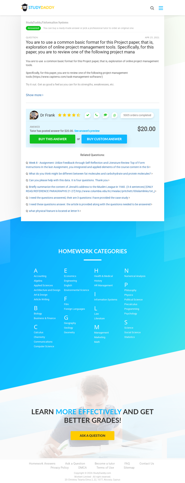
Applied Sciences (43, 285)
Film (66, 304)
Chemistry (39, 337)
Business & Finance (45, 318)
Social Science (132, 332)
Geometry (69, 332)
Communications (43, 341)
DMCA (82, 467)
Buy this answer (53, 139)
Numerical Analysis (135, 276)
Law (96, 313)
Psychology (130, 313)
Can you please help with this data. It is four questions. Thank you (68, 180)
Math (97, 341)
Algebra (38, 280)
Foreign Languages (74, 308)
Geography (70, 323)
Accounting (40, 276)
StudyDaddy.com (102, 473)
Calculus (38, 332)
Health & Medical (103, 276)
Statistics (129, 337)
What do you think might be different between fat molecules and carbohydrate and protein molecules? (90, 173)
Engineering (70, 280)
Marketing (99, 337)
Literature (99, 318)
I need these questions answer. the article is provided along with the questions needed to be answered (90, 204)
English (68, 285)
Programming (131, 308)
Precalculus (130, 304)
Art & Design (40, 294)
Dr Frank (47, 115)
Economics (70, 276)
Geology (68, 327)
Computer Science (44, 346)
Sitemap (129, 467)
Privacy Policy (60, 467)
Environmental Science (76, 290)
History (98, 280)
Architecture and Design (47, 290)
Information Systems (105, 299)
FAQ (127, 463)
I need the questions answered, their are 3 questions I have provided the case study (78, 197)
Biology (38, 313)
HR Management (103, 285)
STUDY (41, 7)
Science (128, 327)
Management (101, 332)
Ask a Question (92, 435)
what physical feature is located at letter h (54, 210)
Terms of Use (105, 467)
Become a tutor (105, 463)
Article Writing (41, 299)
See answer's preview (87, 130)
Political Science (133, 299)
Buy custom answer (104, 139)
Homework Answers (42, 463)
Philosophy (130, 290)
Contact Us (146, 463)
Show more (34, 95)
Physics (128, 294)
